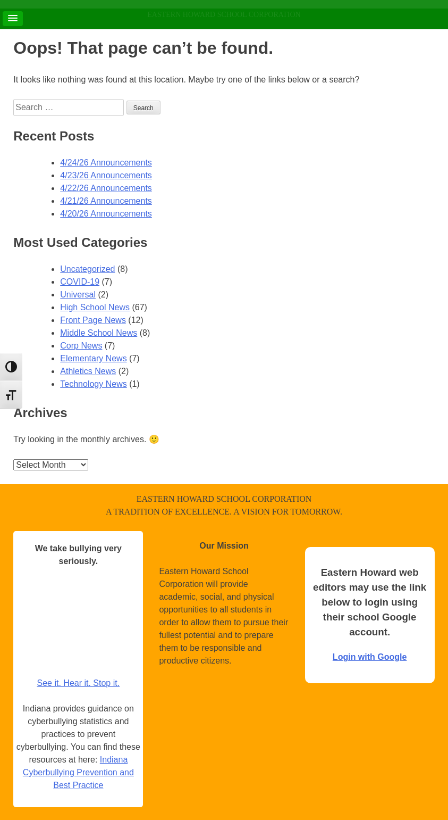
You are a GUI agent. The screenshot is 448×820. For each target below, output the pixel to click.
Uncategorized (87, 269)
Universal (78, 294)
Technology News (93, 383)
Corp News (81, 345)
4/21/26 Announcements (106, 200)
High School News (95, 307)
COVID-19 (79, 281)
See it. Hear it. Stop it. (78, 683)
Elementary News (93, 358)
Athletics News (88, 371)
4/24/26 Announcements (106, 162)
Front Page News (93, 320)
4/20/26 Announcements (106, 213)
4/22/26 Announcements (106, 188)
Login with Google (370, 656)
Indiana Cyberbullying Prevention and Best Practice (78, 772)
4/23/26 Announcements (106, 175)
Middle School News (98, 332)
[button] (13, 18)
